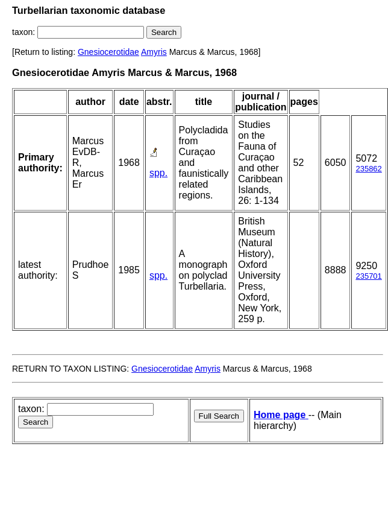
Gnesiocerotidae (108, 52)
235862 (368, 168)
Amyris (154, 52)
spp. (158, 173)
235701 (368, 276)
